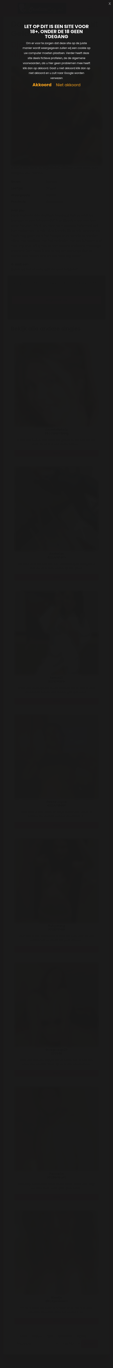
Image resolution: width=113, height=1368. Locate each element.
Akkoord (41, 84)
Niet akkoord (68, 85)
